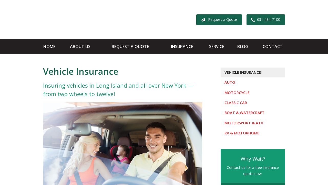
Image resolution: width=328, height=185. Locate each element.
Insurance (182, 46)
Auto (229, 82)
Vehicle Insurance (242, 72)
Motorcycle (237, 92)
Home (49, 46)
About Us (80, 46)
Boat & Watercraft (244, 112)
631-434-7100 (264, 20)
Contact (273, 46)
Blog (242, 46)
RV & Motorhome (241, 133)
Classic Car (235, 102)
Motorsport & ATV (243, 123)
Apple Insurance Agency (83, 19)
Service (216, 46)
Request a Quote (218, 20)
